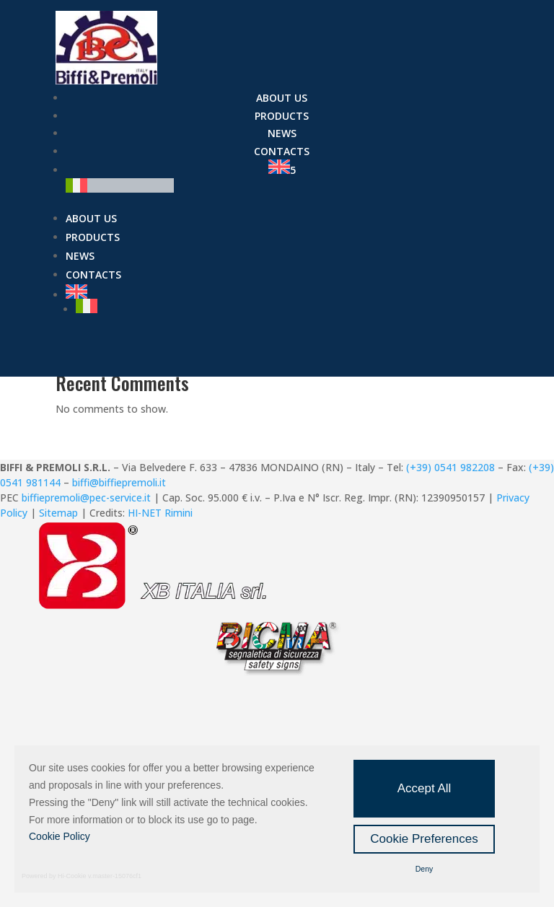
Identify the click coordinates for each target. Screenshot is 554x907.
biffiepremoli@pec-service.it (86, 497)
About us (281, 98)
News (282, 133)
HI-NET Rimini (160, 513)
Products (282, 116)
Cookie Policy (59, 836)
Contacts (281, 151)
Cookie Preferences (424, 839)
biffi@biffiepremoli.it (119, 482)
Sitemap (58, 513)
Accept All (424, 788)
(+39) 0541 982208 (450, 467)
